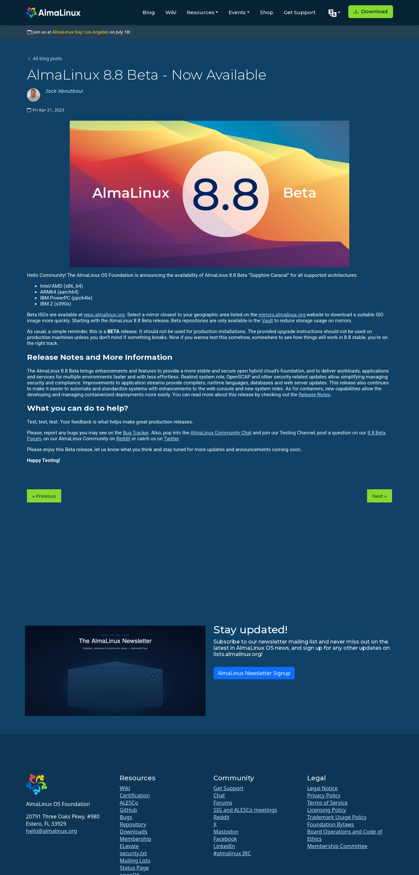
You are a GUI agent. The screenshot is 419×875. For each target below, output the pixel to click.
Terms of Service (327, 802)
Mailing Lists (135, 860)
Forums (222, 802)
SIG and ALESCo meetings (245, 810)
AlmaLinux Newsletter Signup (254, 673)
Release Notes (314, 395)
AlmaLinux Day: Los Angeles (80, 32)
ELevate (129, 846)
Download (371, 11)
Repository (133, 824)
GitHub (128, 810)
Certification (135, 795)
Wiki (170, 12)
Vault (267, 321)
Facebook (225, 838)
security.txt (133, 853)
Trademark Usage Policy (336, 817)
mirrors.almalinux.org (282, 315)
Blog (148, 12)
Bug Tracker (136, 433)
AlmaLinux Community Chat (221, 433)
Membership (135, 838)
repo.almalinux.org (104, 315)
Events (237, 12)
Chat (219, 795)
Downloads (133, 831)
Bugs (126, 817)
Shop (266, 12)
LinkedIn (224, 846)
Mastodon (225, 831)
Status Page (134, 867)
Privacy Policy (323, 795)
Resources (200, 12)
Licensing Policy (326, 810)
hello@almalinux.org (51, 831)
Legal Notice (322, 788)
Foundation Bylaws (330, 824)
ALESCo (129, 802)
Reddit (123, 439)
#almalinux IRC (232, 853)
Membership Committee (337, 846)
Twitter (171, 439)
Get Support (299, 12)
